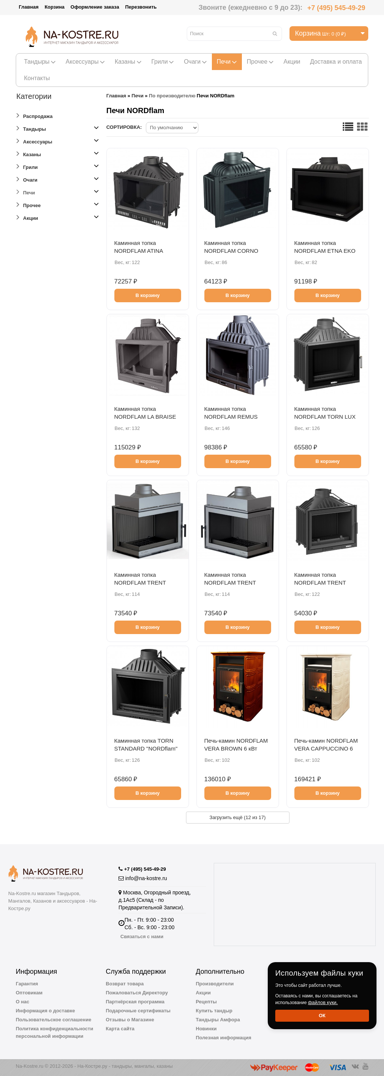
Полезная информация (223, 1037)
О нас (22, 1001)
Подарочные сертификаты (138, 1010)
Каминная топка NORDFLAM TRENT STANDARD (320, 583)
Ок (322, 1015)
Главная (29, 7)
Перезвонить (141, 7)
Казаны (128, 61)
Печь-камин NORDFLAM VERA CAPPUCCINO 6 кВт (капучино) (326, 748)
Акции (292, 61)
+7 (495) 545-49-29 (336, 8)
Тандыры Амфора (218, 1019)
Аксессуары (85, 61)
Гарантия (27, 983)
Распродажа (34, 115)
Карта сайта (120, 1028)
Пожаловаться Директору (137, 992)
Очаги (195, 61)
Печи (227, 61)
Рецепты (206, 1001)
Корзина (54, 7)
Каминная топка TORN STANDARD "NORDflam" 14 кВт (146, 748)
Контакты (37, 78)
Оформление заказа (94, 7)
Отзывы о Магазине (130, 1019)
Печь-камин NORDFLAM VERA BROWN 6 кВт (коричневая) (236, 748)
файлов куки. (323, 1002)
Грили (163, 61)
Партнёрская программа (135, 1001)
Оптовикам (29, 992)
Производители (215, 983)
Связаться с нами (142, 936)
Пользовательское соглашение (53, 1019)
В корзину (147, 295)
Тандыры (40, 61)
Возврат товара (125, 983)
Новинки (206, 1028)
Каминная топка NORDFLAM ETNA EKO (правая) (325, 251)
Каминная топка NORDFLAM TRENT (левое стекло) (140, 583)
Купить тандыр (214, 1010)
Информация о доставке (45, 1010)
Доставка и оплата (336, 61)
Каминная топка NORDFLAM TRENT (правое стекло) (230, 583)
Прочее (260, 61)
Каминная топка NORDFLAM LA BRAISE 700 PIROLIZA (145, 417)
